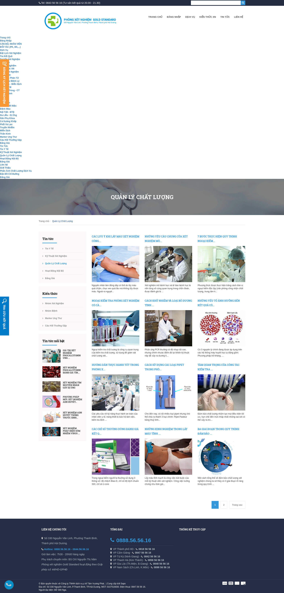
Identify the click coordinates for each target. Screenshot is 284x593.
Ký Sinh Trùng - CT (10, 90)
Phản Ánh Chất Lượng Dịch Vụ (16, 171)
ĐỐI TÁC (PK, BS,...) (10, 47)
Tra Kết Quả (6, 56)
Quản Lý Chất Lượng (11, 155)
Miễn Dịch (5, 130)
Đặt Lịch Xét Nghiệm (10, 53)
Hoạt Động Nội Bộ (9, 158)
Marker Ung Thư (8, 137)
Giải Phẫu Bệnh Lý (9, 81)
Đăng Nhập (174, 17)
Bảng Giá (5, 143)
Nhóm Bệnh (51, 311)
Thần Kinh (5, 134)
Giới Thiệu (5, 168)
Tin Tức (225, 17)
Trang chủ (155, 17)
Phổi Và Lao (6, 124)
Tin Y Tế (4, 149)
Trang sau (237, 505)
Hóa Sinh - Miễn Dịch (11, 84)
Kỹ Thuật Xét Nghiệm (11, 152)
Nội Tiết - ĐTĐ (7, 112)
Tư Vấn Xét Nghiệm (10, 59)
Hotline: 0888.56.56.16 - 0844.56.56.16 (66, 549)
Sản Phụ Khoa (7, 118)
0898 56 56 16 (162, 567)
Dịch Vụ (190, 17)
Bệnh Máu (5, 109)
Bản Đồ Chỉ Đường (9, 174)
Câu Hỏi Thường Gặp (11, 140)
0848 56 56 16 (161, 563)
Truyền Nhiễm (7, 127)
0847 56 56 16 (143, 552)
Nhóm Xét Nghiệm (9, 72)
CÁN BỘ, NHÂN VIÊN (11, 44)
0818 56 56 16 (147, 549)
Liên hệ (238, 17)
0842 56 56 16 (152, 556)
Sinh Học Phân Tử (9, 78)
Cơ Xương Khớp (8, 121)
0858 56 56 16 (156, 560)
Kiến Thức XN (207, 17)
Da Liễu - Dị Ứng (8, 115)
